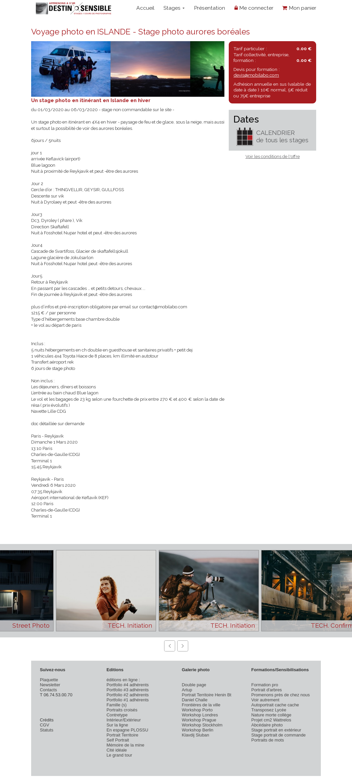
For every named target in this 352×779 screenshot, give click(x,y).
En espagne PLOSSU (127, 729)
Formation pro (264, 684)
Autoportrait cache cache (275, 704)
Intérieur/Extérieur (124, 719)
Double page (194, 684)
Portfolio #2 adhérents (128, 694)
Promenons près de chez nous (280, 694)
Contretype (117, 714)
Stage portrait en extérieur (276, 729)
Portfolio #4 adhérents (128, 684)
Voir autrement (265, 699)
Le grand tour (119, 755)
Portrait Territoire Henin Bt (206, 694)
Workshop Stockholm (202, 724)
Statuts (46, 729)
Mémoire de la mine (125, 745)
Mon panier (299, 8)
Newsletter (50, 684)
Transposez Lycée (268, 709)
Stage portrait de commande (278, 734)
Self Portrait (118, 740)
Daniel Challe (195, 699)
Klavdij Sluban (195, 734)
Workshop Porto (197, 709)
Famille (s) (117, 704)
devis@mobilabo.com (256, 75)
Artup (187, 689)
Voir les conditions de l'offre (272, 156)
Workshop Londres (200, 714)
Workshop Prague (199, 719)
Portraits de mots (267, 740)
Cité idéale (117, 750)
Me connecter (253, 8)
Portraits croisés (122, 709)
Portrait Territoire (122, 734)
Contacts (48, 689)
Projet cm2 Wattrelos (271, 719)
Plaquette (49, 679)
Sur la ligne (117, 724)
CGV (44, 724)
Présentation (209, 8)
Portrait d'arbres (266, 689)
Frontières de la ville (201, 704)
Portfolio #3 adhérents (128, 689)
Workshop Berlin (197, 729)
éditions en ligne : (123, 679)
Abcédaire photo (267, 724)
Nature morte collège (271, 714)
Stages (174, 8)
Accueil (145, 8)
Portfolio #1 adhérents (128, 699)
